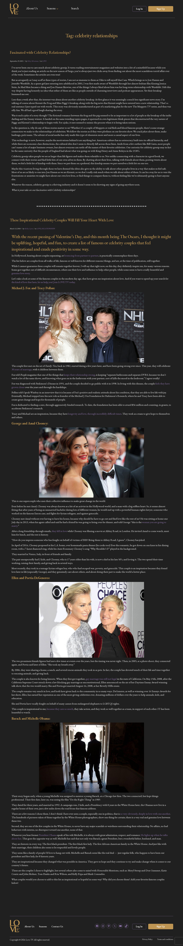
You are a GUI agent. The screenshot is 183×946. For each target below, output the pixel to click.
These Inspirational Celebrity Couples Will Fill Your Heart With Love (62, 220)
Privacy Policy (147, 939)
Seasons (51, 8)
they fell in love (59, 531)
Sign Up (161, 8)
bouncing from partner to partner (81, 255)
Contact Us (57, 926)
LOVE (44, 61)
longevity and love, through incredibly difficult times (94, 413)
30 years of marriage (22, 369)
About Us (32, 8)
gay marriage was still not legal (101, 679)
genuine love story (21, 273)
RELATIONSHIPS (48, 228)
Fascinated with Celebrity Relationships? (40, 52)
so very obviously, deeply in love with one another (145, 813)
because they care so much (60, 709)
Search (75, 8)
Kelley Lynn (29, 228)
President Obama (48, 835)
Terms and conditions (165, 939)
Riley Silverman (32, 61)
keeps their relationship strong (79, 374)
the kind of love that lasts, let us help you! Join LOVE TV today (43, 282)
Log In (139, 8)
